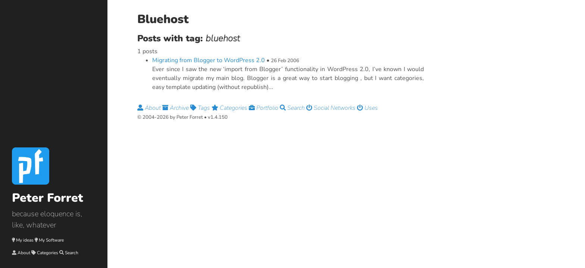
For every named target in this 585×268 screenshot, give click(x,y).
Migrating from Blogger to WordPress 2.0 (208, 60)
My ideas (25, 240)
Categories (47, 253)
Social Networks (331, 108)
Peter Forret (47, 198)
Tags (201, 108)
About (24, 253)
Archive (176, 108)
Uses (367, 108)
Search (71, 253)
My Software (51, 240)
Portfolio (264, 108)
